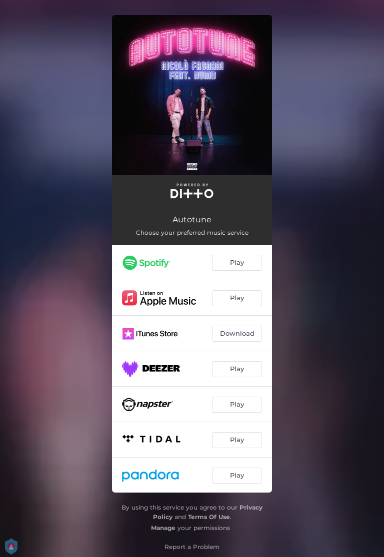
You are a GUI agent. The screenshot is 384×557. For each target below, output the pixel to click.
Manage (163, 528)
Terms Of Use (209, 517)
